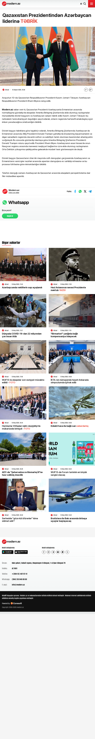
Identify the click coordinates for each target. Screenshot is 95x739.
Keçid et (10, 216)
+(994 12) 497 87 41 (19, 573)
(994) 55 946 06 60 (19, 579)
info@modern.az (18, 584)
